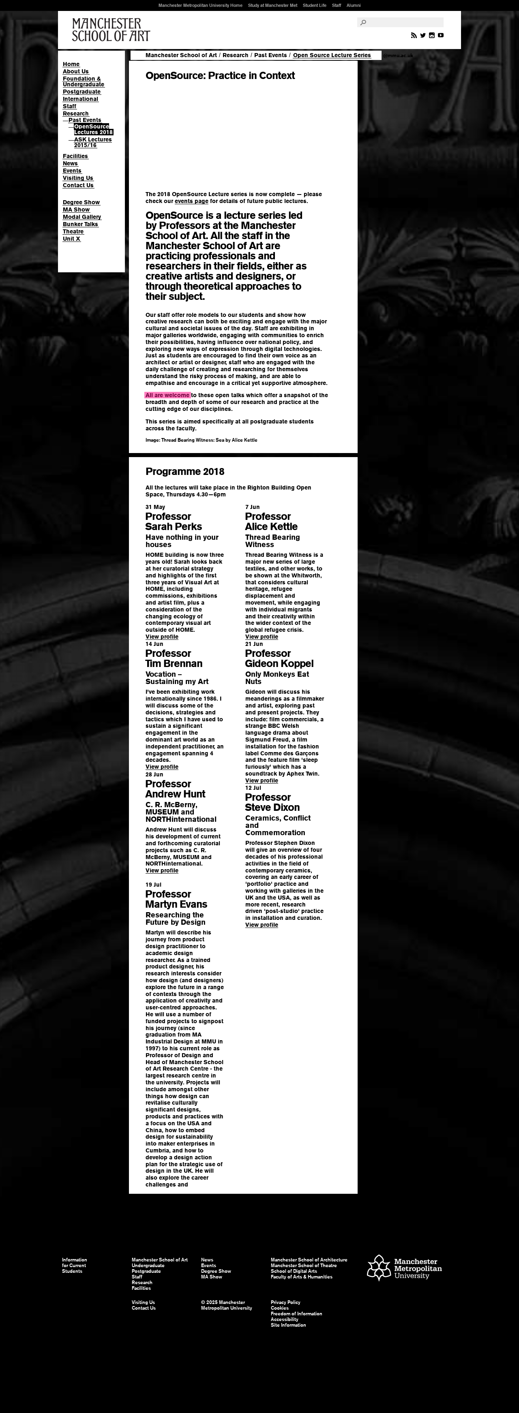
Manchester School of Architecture (309, 1260)
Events (72, 170)
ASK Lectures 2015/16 (93, 142)
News (70, 163)
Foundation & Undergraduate (83, 81)
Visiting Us (78, 178)
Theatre (73, 231)
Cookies (280, 1308)
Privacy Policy (285, 1302)
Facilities (75, 156)
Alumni (354, 5)
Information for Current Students (74, 1265)
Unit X (71, 238)
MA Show (76, 209)
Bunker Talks (80, 224)
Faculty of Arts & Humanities (301, 1277)
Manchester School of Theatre (304, 1265)
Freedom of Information (296, 1314)
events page (191, 201)
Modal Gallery (82, 217)
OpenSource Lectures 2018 (93, 129)
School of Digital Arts (294, 1271)
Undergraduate (148, 1265)
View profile (162, 636)
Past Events (85, 120)
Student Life (314, 5)
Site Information (288, 1325)
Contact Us (78, 185)
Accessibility (284, 1319)
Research (76, 113)
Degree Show (81, 202)
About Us (76, 71)
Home (71, 64)
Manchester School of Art (112, 30)
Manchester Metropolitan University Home (200, 5)
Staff (336, 5)
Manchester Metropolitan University (404, 1269)
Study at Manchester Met (272, 5)
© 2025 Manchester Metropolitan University (226, 1305)
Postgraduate (82, 91)
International (80, 99)
